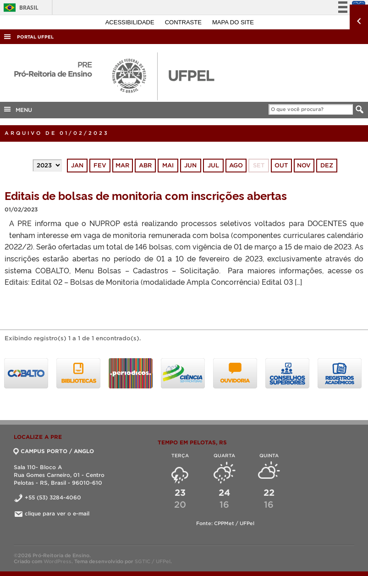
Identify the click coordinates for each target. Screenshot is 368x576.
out (281, 165)
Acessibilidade (130, 22)
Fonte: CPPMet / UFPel (225, 523)
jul (213, 165)
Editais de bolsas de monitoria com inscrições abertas (146, 195)
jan (77, 165)
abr (145, 165)
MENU (17, 109)
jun (190, 165)
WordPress (57, 561)
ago (236, 165)
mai (168, 165)
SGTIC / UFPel (152, 561)
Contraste (184, 22)
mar (122, 165)
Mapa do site (233, 22)
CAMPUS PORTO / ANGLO (54, 451)
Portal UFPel (35, 36)
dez (326, 165)
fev (99, 165)
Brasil (19, 7)
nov (304, 165)
